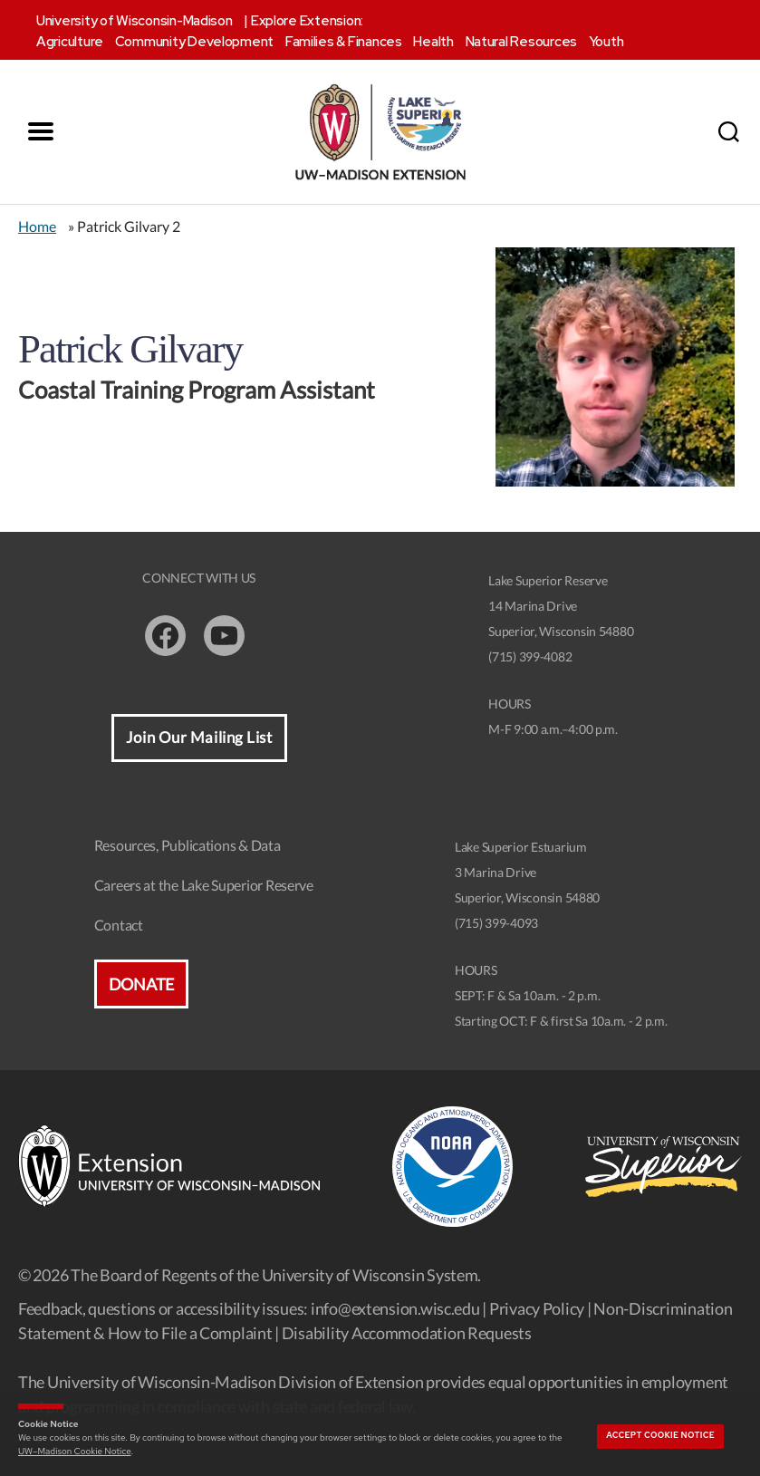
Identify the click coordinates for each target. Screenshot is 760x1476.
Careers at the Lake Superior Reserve (203, 884)
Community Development (194, 42)
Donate (141, 984)
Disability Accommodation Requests (407, 1333)
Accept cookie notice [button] (660, 1435)
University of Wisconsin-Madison (134, 21)
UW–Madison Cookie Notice (74, 1451)
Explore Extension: (307, 21)
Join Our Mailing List (199, 738)
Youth (606, 42)
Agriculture (69, 42)
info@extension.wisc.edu (395, 1308)
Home (37, 226)
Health (433, 42)
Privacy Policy (536, 1308)
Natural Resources (521, 42)
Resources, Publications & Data (187, 845)
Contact (118, 924)
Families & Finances (343, 42)
